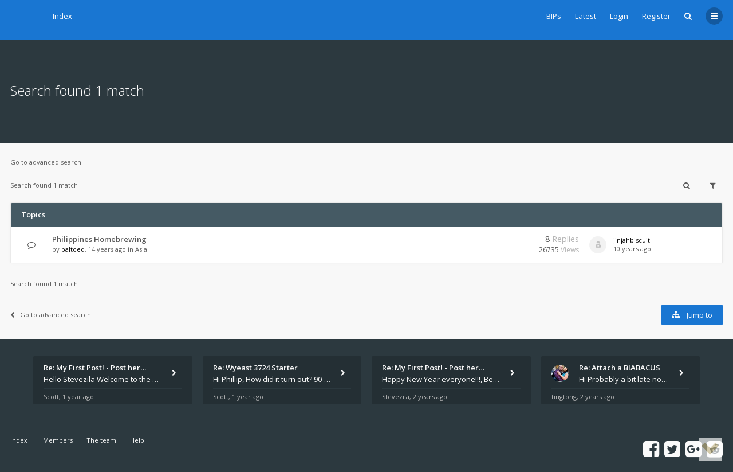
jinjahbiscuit (631, 240)
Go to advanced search (45, 162)
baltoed (73, 249)
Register (656, 16)
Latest (585, 16)
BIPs (553, 16)
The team (101, 440)
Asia (141, 249)
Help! (138, 440)
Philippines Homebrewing (99, 239)
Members (58, 440)
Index (62, 16)
